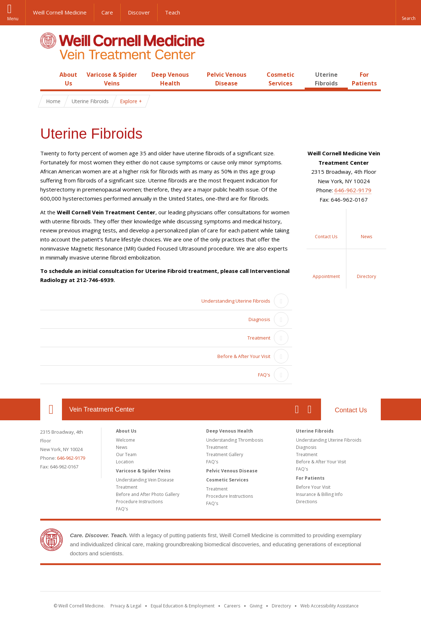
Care (107, 12)
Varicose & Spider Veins (143, 471)
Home (48, 74)
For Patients (310, 478)
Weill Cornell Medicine (60, 12)
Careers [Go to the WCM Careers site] (232, 606)
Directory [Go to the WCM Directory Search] (281, 606)
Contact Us (351, 410)
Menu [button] (12, 19)
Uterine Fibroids (315, 431)
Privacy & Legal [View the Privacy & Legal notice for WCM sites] (126, 606)
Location (125, 462)
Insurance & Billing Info (319, 494)
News (121, 447)
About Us (126, 431)
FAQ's (264, 374)
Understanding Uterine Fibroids (235, 301)
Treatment (258, 337)
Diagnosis (259, 319)
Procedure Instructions (139, 501)
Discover (139, 12)
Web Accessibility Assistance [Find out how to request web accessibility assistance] (329, 606)
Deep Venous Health (229, 431)
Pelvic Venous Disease (232, 471)
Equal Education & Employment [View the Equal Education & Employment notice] (182, 606)
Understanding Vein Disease (145, 480)
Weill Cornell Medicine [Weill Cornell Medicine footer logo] (210, 579)
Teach (172, 12)
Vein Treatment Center (101, 409)
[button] (408, 12)
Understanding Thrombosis (234, 440)
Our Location (51, 409)
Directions (306, 501)
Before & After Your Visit (243, 356)
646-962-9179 (352, 190)
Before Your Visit (313, 487)
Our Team (126, 454)
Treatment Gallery (224, 454)
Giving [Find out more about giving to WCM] (256, 606)
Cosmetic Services (227, 480)
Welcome (125, 440)
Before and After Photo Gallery (147, 494)
